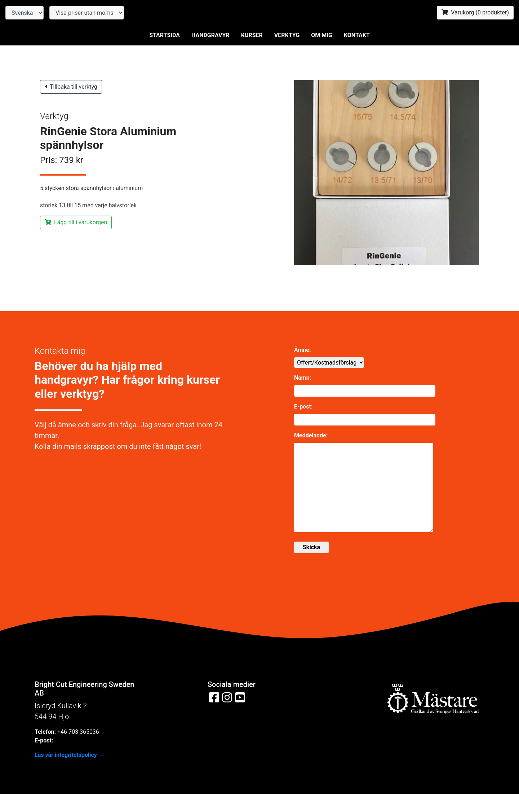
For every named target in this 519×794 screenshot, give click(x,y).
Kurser (252, 35)
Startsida (164, 35)
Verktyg (287, 35)
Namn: (302, 377)
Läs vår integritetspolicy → (69, 754)
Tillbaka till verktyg (71, 86)
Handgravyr (210, 35)
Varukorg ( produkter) (475, 12)
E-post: (303, 406)
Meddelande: (311, 435)
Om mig (321, 35)
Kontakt (357, 35)
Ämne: (302, 350)
